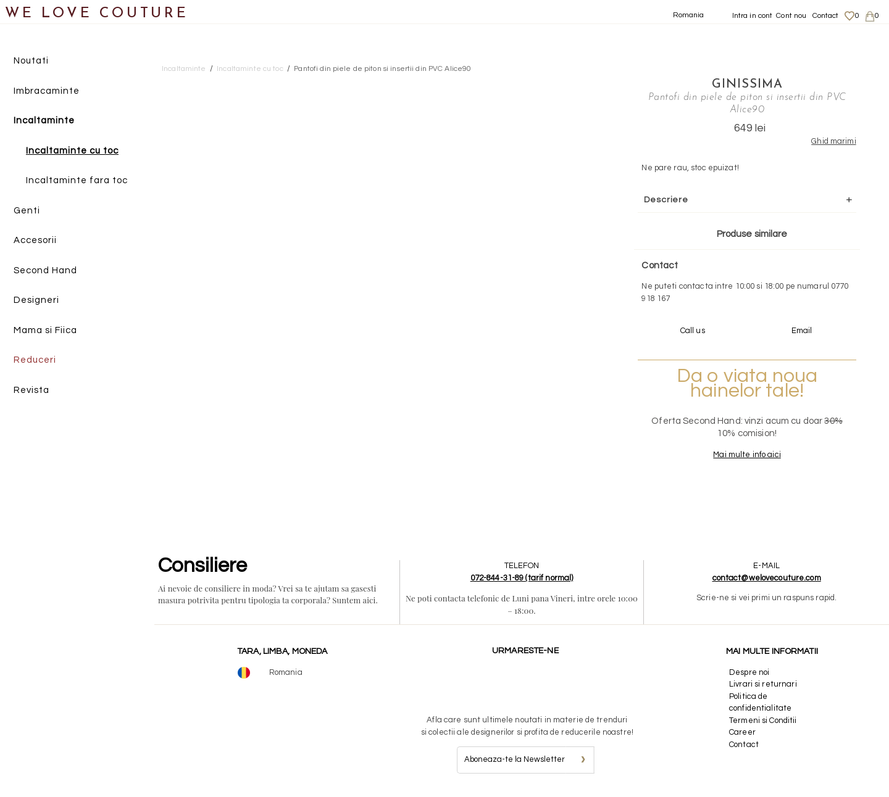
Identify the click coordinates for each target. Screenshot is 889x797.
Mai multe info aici (746, 454)
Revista (31, 390)
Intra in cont (752, 16)
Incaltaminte (44, 120)
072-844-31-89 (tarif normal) (522, 578)
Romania (688, 15)
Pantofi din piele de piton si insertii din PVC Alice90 (382, 69)
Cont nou (791, 16)
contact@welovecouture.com (766, 578)
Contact (825, 16)
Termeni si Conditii (762, 720)
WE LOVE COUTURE (96, 14)
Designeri (36, 300)
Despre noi (749, 672)
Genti (27, 210)
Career (742, 732)
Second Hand (45, 270)
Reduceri (35, 360)
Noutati (31, 60)
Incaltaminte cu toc (72, 150)
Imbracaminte (47, 91)
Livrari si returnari (763, 684)
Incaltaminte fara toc (77, 180)
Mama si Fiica (45, 330)
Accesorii (35, 240)
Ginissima (747, 84)
